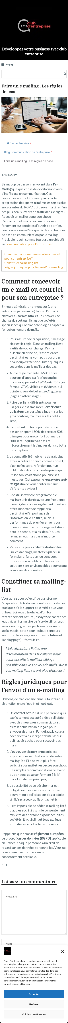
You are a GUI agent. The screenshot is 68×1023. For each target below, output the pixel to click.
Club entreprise (18, 143)
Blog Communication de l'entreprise (27, 152)
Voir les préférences (34, 1014)
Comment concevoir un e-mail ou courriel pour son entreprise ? (32, 256)
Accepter (34, 994)
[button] (62, 951)
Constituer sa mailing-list (21, 263)
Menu (9, 64)
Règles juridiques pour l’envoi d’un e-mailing (33, 267)
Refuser (34, 1004)
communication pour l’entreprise (29, 244)
